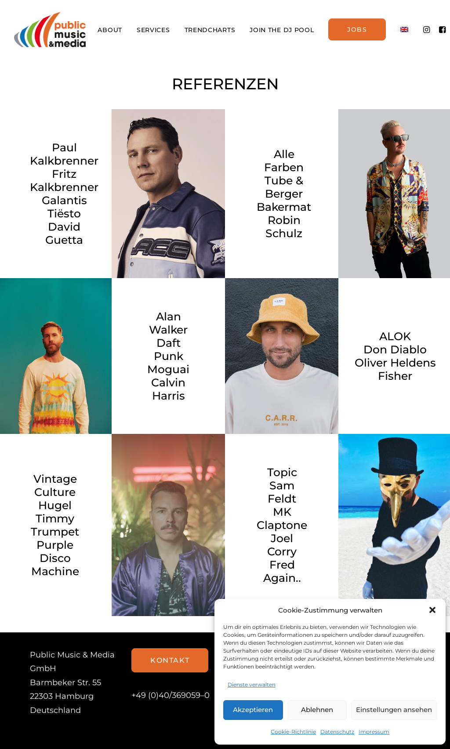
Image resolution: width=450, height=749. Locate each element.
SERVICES (153, 30)
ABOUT (110, 30)
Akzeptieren (253, 709)
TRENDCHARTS (210, 30)
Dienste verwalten (252, 684)
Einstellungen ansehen (394, 709)
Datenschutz (337, 731)
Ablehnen (317, 709)
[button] (432, 610)
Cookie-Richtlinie (293, 731)
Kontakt (169, 660)
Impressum (374, 731)
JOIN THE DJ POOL (282, 30)
